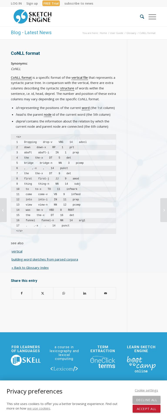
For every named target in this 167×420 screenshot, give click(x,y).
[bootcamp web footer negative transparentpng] (141, 364)
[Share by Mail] (105, 293)
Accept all (146, 409)
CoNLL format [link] (21, 77)
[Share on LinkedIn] (84, 293)
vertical (17, 251)
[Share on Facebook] (21, 293)
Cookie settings (146, 390)
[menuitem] (17, 3)
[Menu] (150, 16)
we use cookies (38, 408)
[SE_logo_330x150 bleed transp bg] (32, 16)
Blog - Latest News (31, 32)
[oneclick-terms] (103, 362)
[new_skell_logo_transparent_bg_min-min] (26, 360)
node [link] (48, 114)
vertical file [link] (80, 77)
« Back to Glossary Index (30, 267)
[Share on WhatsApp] (63, 293)
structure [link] (67, 88)
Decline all (146, 400)
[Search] (140, 16)
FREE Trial (51, 3)
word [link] (86, 107)
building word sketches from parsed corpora (45, 259)
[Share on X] (42, 293)
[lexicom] (64, 369)
